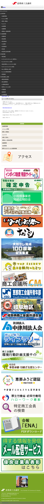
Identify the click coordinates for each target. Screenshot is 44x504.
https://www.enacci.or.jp (7, 107)
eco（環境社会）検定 (6, 69)
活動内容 (4, 36)
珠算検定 (4, 74)
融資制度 (4, 91)
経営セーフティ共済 (6, 86)
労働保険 (4, 89)
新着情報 (3, 13)
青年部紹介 (4, 41)
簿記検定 (4, 56)
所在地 (3, 48)
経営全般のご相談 (5, 76)
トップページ (4, 11)
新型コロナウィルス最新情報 (9, 148)
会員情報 (4, 26)
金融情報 (4, 28)
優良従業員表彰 (5, 79)
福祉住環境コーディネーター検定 (9, 64)
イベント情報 (5, 18)
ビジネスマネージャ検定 (7, 61)
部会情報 (4, 38)
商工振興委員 (5, 81)
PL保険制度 (4, 94)
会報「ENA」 (5, 137)
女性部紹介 (4, 46)
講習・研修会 (5, 21)
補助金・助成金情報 (6, 31)
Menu (3, 7)
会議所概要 (4, 33)
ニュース (4, 23)
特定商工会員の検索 (6, 51)
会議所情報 (4, 16)
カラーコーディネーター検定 (8, 66)
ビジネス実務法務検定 (6, 71)
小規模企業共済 (5, 84)
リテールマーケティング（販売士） (9, 59)
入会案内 (4, 43)
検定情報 (3, 54)
